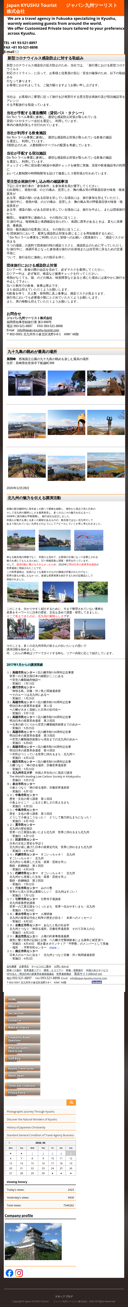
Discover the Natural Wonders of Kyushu (32, 1119)
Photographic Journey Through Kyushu (31, 1111)
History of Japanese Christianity (26, 1127)
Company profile (19, 1215)
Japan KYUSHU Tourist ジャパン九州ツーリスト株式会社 (62, 8)
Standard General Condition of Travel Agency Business (40, 1135)
